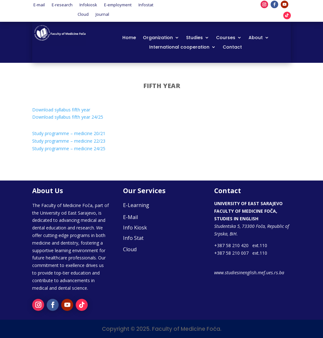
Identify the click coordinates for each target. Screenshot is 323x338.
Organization (158, 38)
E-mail (39, 4)
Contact (232, 47)
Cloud (83, 13)
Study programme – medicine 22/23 (68, 141)
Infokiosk (88, 4)
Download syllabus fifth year (61, 110)
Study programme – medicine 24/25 (68, 148)
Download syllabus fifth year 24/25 (67, 117)
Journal (102, 13)
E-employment (118, 4)
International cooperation (179, 47)
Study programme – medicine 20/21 (68, 133)
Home (129, 38)
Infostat (145, 4)
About (256, 38)
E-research (62, 4)
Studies (194, 38)
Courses (225, 38)
